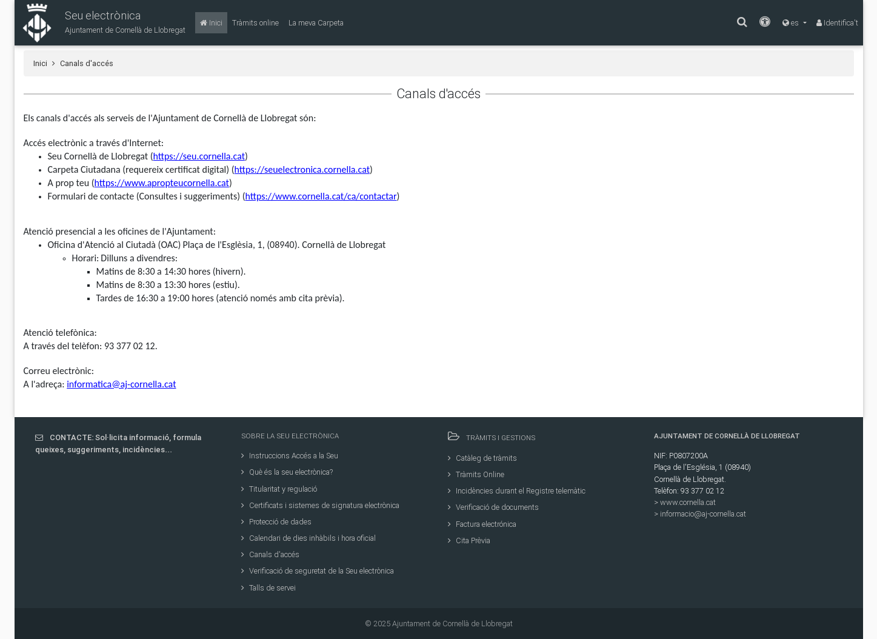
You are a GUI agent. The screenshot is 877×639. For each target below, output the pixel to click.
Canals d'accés (270, 554)
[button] (100, 22)
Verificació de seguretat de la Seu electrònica (317, 571)
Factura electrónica (482, 524)
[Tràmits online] (255, 22)
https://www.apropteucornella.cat (162, 183)
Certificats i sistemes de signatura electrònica (320, 505)
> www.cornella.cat (685, 502)
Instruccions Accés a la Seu (289, 455)
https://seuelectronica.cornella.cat (302, 169)
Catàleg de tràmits (482, 458)
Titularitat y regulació (279, 489)
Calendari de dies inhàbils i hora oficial (308, 538)
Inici (40, 63)
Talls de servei (268, 588)
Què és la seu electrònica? (287, 472)
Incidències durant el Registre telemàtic (516, 491)
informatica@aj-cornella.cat (121, 384)
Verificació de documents (493, 507)
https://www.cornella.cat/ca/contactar (320, 196)
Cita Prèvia (469, 540)
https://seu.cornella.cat (199, 156)
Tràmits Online (476, 474)
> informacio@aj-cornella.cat (700, 514)
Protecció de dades (276, 522)
